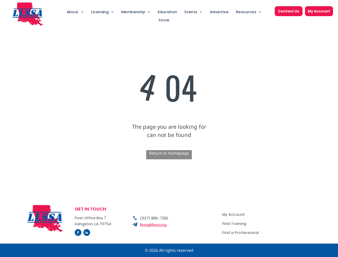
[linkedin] (86, 233)
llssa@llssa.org (153, 224)
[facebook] (78, 233)
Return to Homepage (169, 153)
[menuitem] (75, 12)
